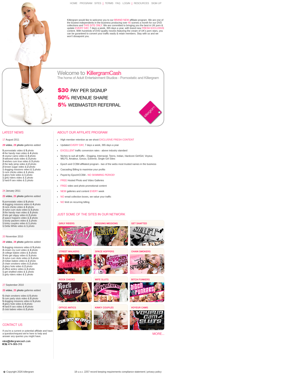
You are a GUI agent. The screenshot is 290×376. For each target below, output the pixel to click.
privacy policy (154, 371)
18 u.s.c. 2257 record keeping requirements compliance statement (109, 371)
